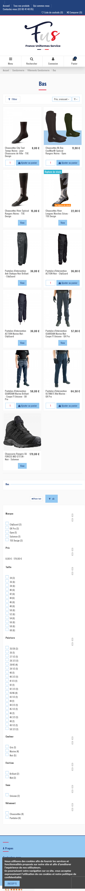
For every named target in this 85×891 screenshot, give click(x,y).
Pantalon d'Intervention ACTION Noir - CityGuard (57, 272)
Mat (13, 777)
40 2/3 (14, 676)
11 (76, 99)
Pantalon (15, 818)
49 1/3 (14, 725)
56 (12, 622)
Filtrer (12, 99)
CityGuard (16, 524)
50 (12, 610)
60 (12, 630)
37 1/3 (14, 656)
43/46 (14, 692)
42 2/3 (14, 688)
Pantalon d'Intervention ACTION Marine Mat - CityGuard (15, 333)
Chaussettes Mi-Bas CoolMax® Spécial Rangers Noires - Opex (56, 150)
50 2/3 (14, 729)
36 (12, 581)
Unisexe (15, 795)
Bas (7, 484)
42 (12, 594)
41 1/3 (13, 680)
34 (12, 577)
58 (12, 626)
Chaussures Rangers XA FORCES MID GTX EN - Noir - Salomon (16, 456)
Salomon (15, 536)
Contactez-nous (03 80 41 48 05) (18, 9)
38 (12, 586)
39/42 (14, 664)
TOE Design (16, 540)
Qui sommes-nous (41, 5)
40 (12, 590)
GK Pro (14, 528)
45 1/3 (14, 709)
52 (12, 614)
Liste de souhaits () (53, 12)
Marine (14, 751)
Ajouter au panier (27, 162)
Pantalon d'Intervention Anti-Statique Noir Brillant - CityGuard (16, 273)
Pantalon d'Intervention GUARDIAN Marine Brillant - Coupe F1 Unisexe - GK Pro (17, 395)
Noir (13, 755)
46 (12, 602)
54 (12, 618)
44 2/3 (14, 704)
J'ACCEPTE (12, 883)
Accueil (6, 5)
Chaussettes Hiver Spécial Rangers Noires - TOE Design (17, 213)
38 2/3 (14, 660)
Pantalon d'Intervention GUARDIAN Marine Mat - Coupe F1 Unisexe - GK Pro (58, 333)
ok (51, 498)
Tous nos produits (21, 5)
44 (12, 598)
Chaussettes (17, 814)
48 (12, 606)
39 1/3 (14, 668)
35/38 (14, 648)
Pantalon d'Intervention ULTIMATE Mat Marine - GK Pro (56, 393)
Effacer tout (36, 498)
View (22, 222)
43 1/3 (14, 696)
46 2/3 (14, 717)
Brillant (14, 773)
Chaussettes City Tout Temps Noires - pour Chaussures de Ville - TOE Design (17, 152)
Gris (13, 747)
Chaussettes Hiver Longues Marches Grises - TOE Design (57, 213)
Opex (13, 532)
